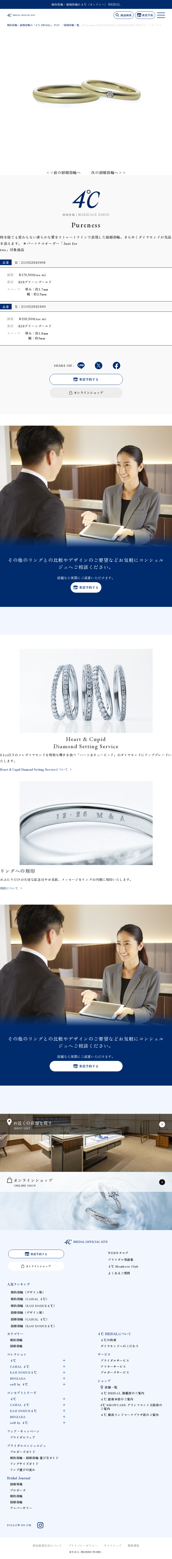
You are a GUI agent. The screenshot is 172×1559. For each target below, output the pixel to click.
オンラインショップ (88, 392)
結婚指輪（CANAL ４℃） (30, 1319)
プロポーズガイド (22, 1452)
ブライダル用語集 (120, 1259)
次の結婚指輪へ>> (108, 172)
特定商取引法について (47, 1545)
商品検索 (126, 15)
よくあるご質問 (119, 1273)
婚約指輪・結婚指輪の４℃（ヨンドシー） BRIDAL (86, 4)
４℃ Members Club (123, 1266)
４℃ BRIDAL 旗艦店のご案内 (122, 1393)
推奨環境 (134, 1545)
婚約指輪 (16, 1340)
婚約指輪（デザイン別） (28, 1292)
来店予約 (147, 15)
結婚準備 (16, 1484)
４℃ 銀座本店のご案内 (116, 1399)
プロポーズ (18, 1490)
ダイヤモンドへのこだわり (119, 1346)
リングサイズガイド (24, 1463)
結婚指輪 (16, 1346)
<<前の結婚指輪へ (63, 172)
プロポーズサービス (114, 1372)
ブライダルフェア (22, 1437)
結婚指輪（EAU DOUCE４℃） (34, 1326)
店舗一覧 (111, 1387)
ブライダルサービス (114, 1360)
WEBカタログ (118, 1253)
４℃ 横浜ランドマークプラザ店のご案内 (129, 1414)
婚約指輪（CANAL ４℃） (30, 1299)
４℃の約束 (108, 1340)
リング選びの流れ (22, 1469)
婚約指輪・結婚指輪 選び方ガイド (34, 1458)
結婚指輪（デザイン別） (28, 1312)
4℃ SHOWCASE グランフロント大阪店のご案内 (131, 1407)
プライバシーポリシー (83, 1545)
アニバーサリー (21, 1508)
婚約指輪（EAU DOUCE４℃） (34, 1305)
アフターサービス (113, 1366)
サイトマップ (112, 1545)
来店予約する (89, 379)
